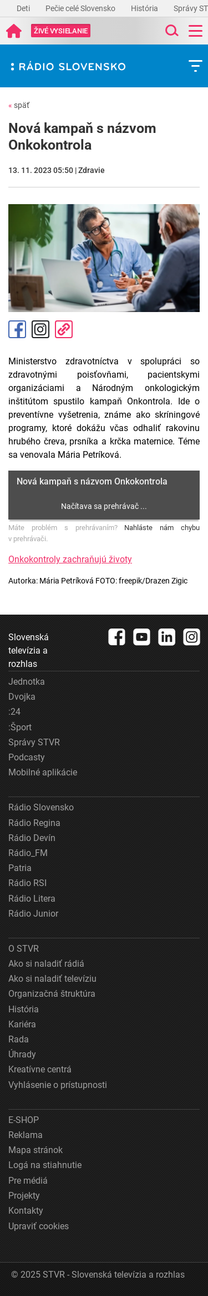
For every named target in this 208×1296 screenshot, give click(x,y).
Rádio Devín (31, 838)
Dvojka (21, 696)
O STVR (23, 948)
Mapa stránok (35, 1150)
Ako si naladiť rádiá (46, 963)
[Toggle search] (171, 30)
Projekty (24, 1195)
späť (18, 105)
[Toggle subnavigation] (195, 66)
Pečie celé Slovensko (81, 8)
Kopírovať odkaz (64, 329)
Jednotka (26, 681)
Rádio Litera (31, 898)
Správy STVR (34, 742)
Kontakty (25, 1210)
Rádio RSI (27, 883)
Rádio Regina (34, 823)
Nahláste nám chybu (162, 527)
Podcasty (26, 757)
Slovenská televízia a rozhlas (28, 650)
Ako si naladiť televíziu (52, 978)
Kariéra (22, 1024)
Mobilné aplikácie (42, 772)
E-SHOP (23, 1120)
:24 (14, 711)
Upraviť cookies (38, 1226)
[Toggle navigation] (195, 30)
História (145, 8)
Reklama (25, 1135)
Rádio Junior (33, 913)
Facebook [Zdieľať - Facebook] (17, 329)
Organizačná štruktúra (51, 993)
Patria (20, 868)
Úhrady (22, 1054)
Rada (18, 1039)
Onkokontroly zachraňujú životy (70, 559)
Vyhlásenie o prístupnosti (57, 1085)
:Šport (20, 727)
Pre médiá (28, 1180)
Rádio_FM (28, 853)
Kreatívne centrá (40, 1069)
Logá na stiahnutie (45, 1165)
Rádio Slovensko (41, 807)
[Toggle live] (60, 30)
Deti (24, 8)
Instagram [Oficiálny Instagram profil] (40, 329)
